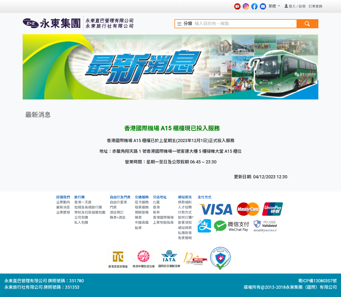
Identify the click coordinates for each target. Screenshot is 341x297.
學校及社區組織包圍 (89, 212)
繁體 (273, 6)
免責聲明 (185, 238)
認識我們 (63, 197)
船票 (138, 228)
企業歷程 (63, 212)
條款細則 (185, 202)
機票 (138, 217)
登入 (292, 6)
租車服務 (142, 207)
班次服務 (142, 202)
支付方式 (205, 197)
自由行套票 (118, 202)
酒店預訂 (117, 212)
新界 (156, 212)
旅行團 (79, 197)
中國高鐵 (142, 222)
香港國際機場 (163, 217)
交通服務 (142, 197)
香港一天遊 (83, 202)
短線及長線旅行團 (88, 207)
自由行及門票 (120, 197)
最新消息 (63, 207)
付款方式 (185, 212)
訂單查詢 (315, 6)
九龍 (156, 202)
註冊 (302, 6)
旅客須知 (185, 222)
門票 (113, 207)
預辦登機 (142, 212)
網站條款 (185, 228)
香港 (156, 207)
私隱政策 (185, 233)
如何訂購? (185, 217)
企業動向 (63, 202)
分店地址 (160, 197)
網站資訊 (185, 197)
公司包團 (81, 217)
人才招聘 (185, 207)
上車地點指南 (163, 222)
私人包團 (81, 222)
